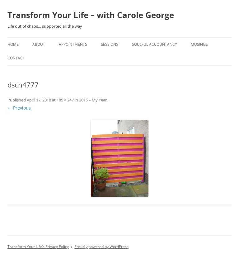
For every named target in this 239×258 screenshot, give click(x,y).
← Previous (19, 108)
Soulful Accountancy (154, 44)
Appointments (73, 44)
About (38, 44)
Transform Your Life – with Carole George (90, 15)
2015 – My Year (93, 100)
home (13, 44)
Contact (16, 58)
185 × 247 (65, 100)
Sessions (109, 44)
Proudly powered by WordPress (101, 246)
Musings (199, 44)
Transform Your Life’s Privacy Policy (38, 246)
